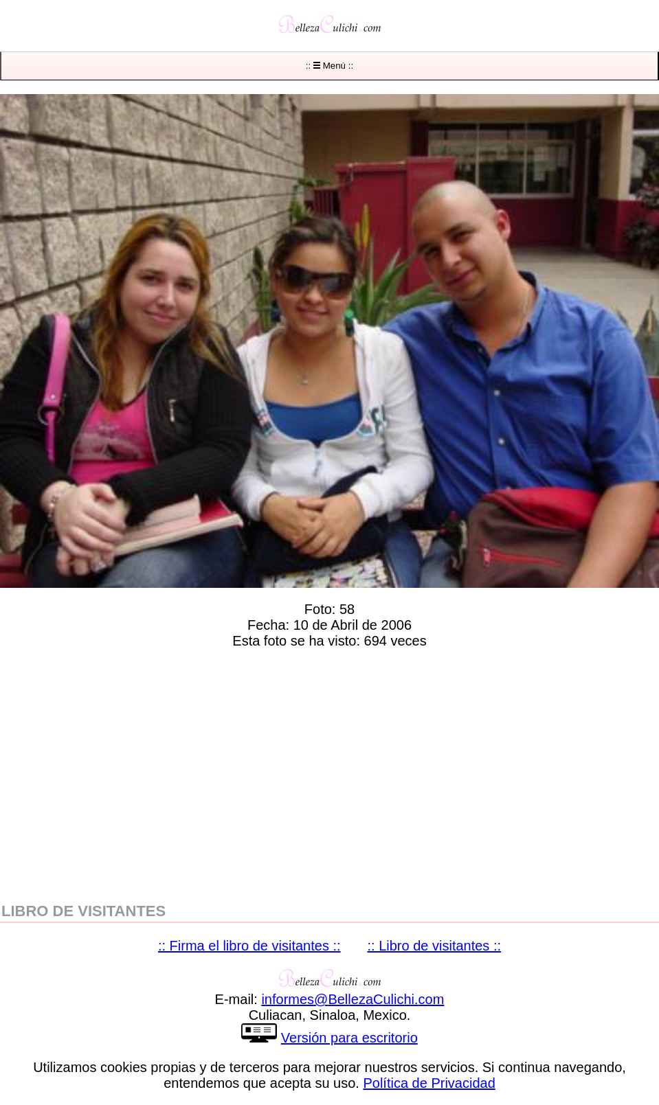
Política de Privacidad (429, 1083)
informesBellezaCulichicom (352, 999)
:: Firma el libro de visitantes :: (249, 945)
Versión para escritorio (349, 1037)
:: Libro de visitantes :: (435, 945)
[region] (329, 772)
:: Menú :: (329, 65)
